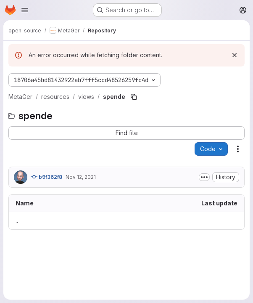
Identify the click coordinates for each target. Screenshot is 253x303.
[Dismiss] (234, 55)
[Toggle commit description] (204, 177)
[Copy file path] (133, 97)
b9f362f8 (46, 176)
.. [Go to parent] (17, 220)
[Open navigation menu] (25, 10)
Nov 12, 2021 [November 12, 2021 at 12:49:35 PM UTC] (81, 177)
